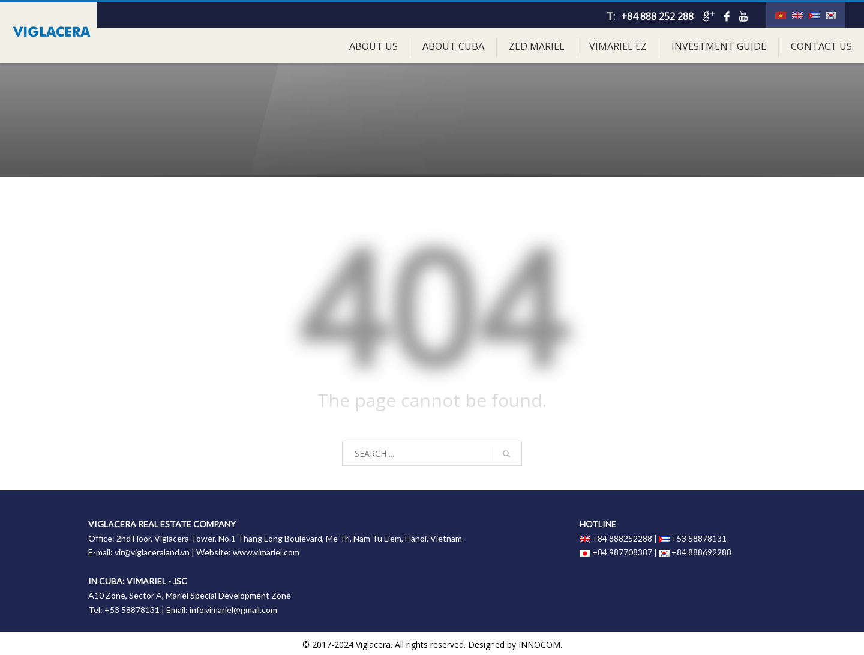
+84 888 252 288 (657, 16)
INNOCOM (539, 644)
